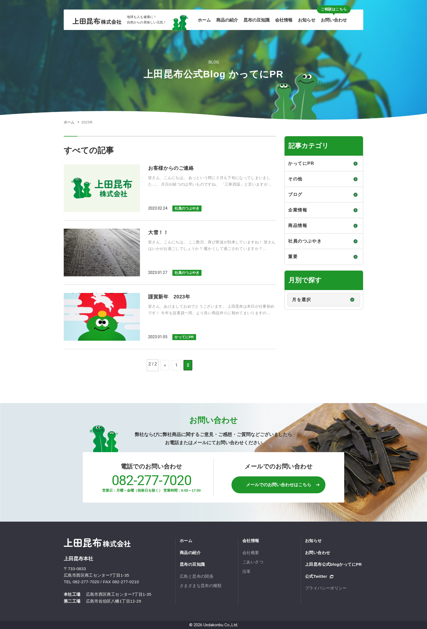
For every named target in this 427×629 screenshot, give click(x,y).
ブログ (295, 194)
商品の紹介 (190, 552)
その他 (295, 179)
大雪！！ (158, 232)
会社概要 (250, 552)
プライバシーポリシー (326, 588)
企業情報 (297, 210)
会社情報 (250, 540)
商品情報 (297, 225)
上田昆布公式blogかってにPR (333, 564)
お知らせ (313, 540)
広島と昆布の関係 (196, 576)
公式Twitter (316, 576)
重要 (293, 256)
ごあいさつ (252, 562)
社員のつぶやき (187, 208)
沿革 (246, 571)
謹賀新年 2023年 (169, 297)
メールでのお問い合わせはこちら (278, 484)
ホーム (69, 122)
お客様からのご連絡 (171, 168)
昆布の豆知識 (192, 564)
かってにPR (184, 337)
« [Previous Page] (165, 365)
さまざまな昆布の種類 (201, 585)
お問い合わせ (317, 552)
